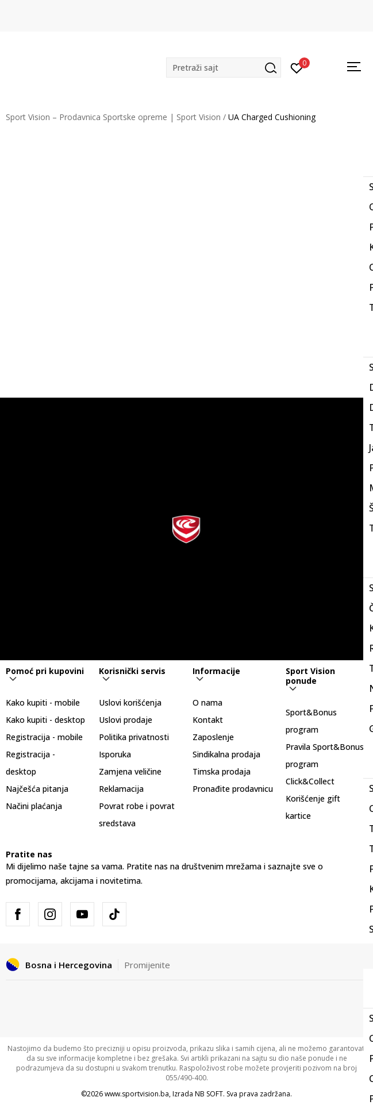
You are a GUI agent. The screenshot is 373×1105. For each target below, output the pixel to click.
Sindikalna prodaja (226, 754)
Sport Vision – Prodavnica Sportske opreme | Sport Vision (113, 116)
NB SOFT (209, 1094)
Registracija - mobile (44, 736)
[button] (223, 67)
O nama (207, 702)
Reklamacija (121, 788)
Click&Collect (310, 781)
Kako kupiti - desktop (45, 719)
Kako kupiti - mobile (43, 702)
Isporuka (115, 754)
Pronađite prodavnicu (233, 788)
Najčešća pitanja (37, 788)
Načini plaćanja (34, 805)
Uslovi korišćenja (130, 702)
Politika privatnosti (134, 736)
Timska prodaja (222, 771)
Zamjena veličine (130, 771)
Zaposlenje (213, 736)
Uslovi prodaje (125, 719)
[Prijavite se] (297, 67)
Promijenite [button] (147, 965)
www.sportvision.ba (137, 1094)
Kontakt (208, 719)
